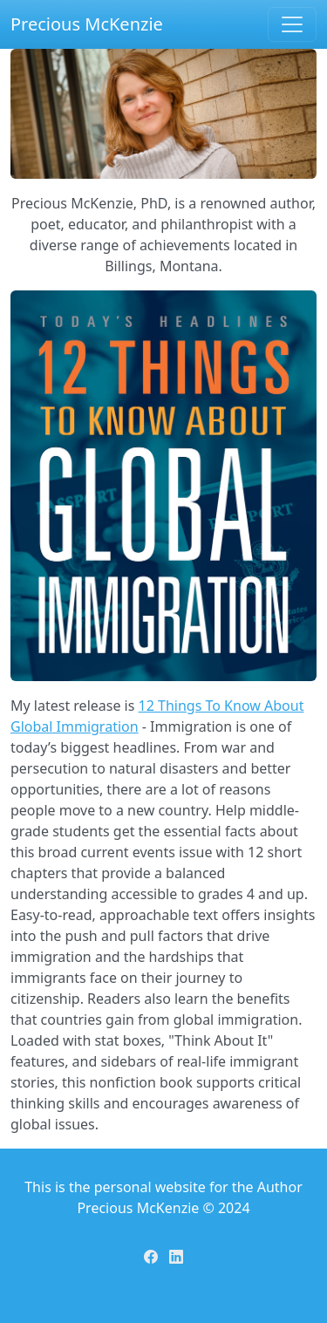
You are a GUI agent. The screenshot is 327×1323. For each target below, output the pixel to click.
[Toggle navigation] (292, 24)
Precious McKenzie (86, 24)
